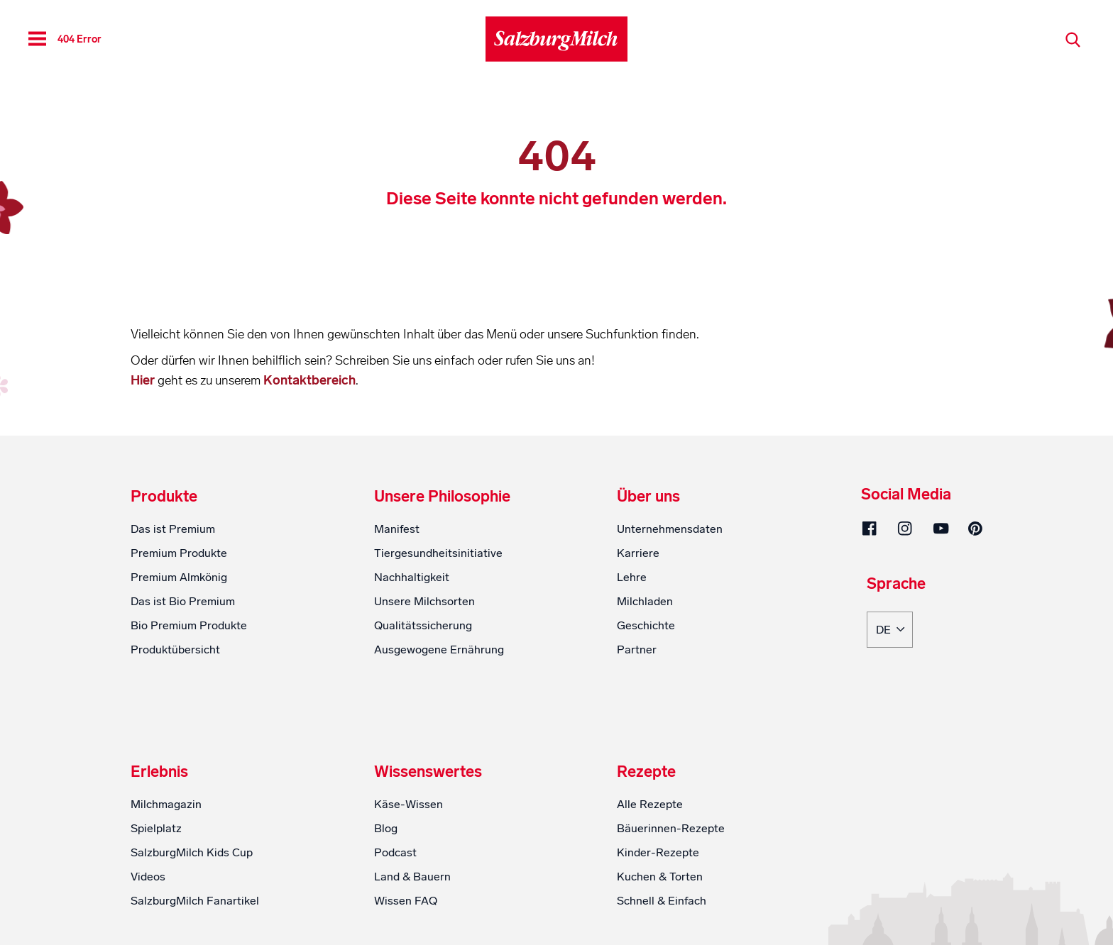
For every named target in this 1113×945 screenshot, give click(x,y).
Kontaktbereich (309, 380)
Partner (637, 649)
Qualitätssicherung (423, 625)
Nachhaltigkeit (411, 577)
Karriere (638, 553)
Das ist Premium (173, 529)
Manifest (397, 529)
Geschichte (646, 625)
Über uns (648, 496)
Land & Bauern (412, 876)
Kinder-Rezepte (658, 852)
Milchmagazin (166, 804)
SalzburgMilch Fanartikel (195, 900)
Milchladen (645, 601)
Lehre (632, 577)
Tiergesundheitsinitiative (438, 553)
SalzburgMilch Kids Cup (192, 852)
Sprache (896, 584)
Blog (386, 828)
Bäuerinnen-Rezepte (671, 828)
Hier (144, 380)
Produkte (164, 496)
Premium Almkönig (179, 577)
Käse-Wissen (408, 804)
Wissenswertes (428, 772)
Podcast (395, 852)
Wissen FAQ (405, 900)
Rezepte (646, 772)
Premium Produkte (179, 553)
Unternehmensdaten (670, 529)
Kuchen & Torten (660, 876)
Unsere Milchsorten (424, 601)
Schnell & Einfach (661, 900)
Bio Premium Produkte (189, 625)
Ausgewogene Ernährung (439, 649)
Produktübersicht (175, 649)
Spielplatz (156, 828)
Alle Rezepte (650, 804)
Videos (148, 876)
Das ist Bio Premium (183, 601)
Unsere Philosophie (442, 496)
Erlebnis (159, 772)
